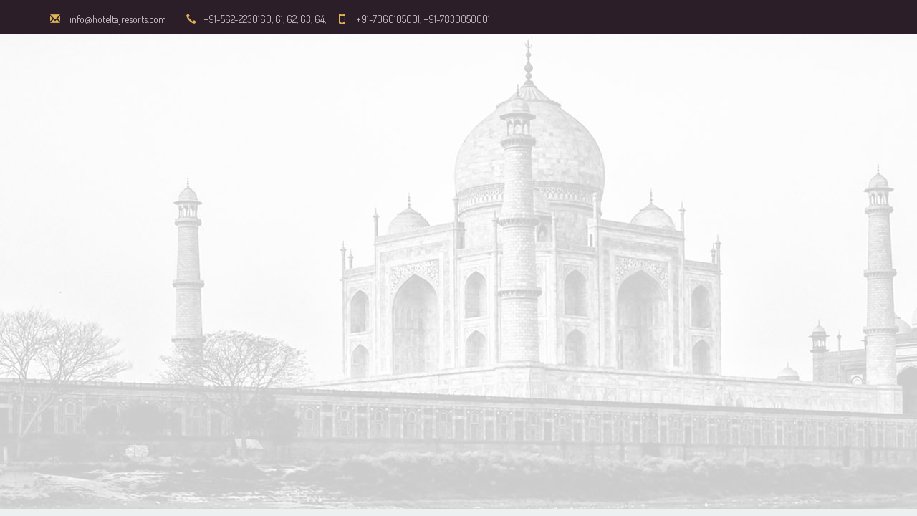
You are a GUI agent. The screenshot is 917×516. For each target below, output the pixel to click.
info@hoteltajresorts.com (117, 19)
